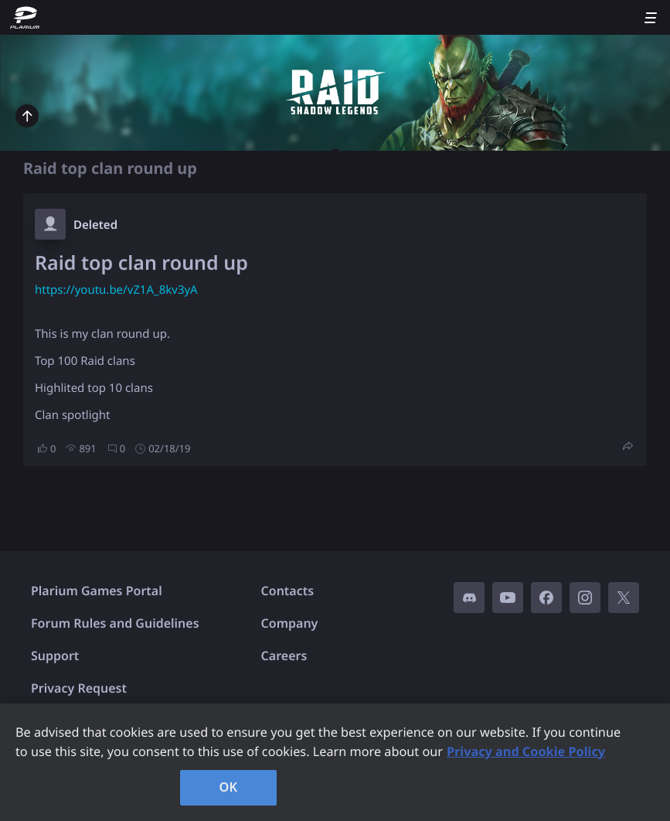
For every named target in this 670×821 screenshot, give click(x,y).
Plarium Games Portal (96, 590)
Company (289, 623)
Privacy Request (79, 688)
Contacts (288, 590)
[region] (335, 762)
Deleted (95, 225)
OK (228, 786)
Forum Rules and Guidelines (115, 623)
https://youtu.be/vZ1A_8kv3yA (116, 290)
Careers (284, 655)
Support (55, 655)
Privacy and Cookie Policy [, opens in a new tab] (526, 751)
